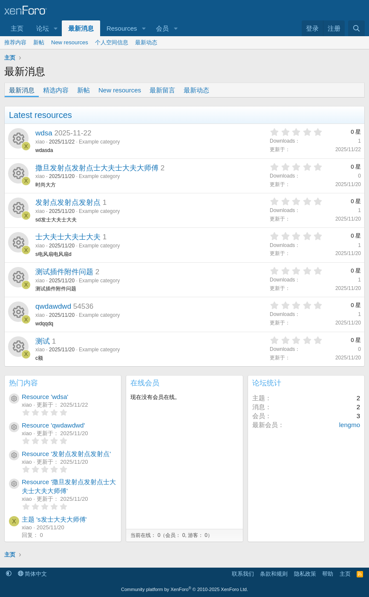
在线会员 (144, 383)
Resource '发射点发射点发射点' (66, 453)
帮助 (327, 574)
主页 (17, 28)
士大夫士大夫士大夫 (68, 237)
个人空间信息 (111, 42)
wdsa (43, 133)
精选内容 (56, 90)
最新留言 (162, 90)
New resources (69, 42)
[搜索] (356, 28)
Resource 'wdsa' (45, 396)
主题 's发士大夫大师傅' (54, 519)
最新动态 (146, 42)
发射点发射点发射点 (68, 202)
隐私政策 (305, 574)
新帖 (38, 42)
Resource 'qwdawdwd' (53, 425)
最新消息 (81, 28)
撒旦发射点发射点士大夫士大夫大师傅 (97, 168)
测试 (42, 341)
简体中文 (32, 574)
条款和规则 (274, 574)
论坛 (42, 28)
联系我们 (243, 574)
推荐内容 (15, 42)
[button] (56, 28)
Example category (99, 142)
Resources (122, 28)
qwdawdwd (53, 306)
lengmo (349, 424)
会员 (162, 28)
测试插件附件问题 (64, 272)
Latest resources (40, 115)
